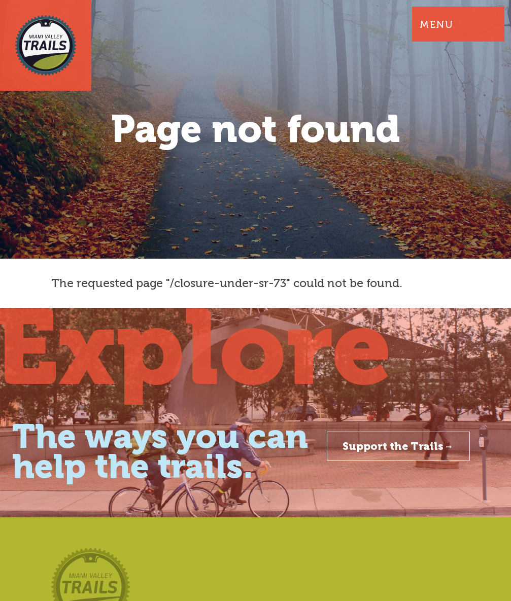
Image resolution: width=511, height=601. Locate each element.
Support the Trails (398, 446)
